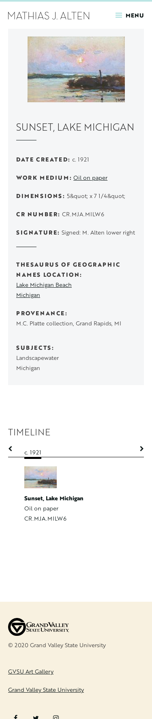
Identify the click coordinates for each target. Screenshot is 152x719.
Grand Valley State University (46, 689)
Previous (14, 449)
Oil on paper (90, 177)
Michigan (28, 295)
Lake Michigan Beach (44, 284)
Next (138, 449)
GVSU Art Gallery (31, 671)
